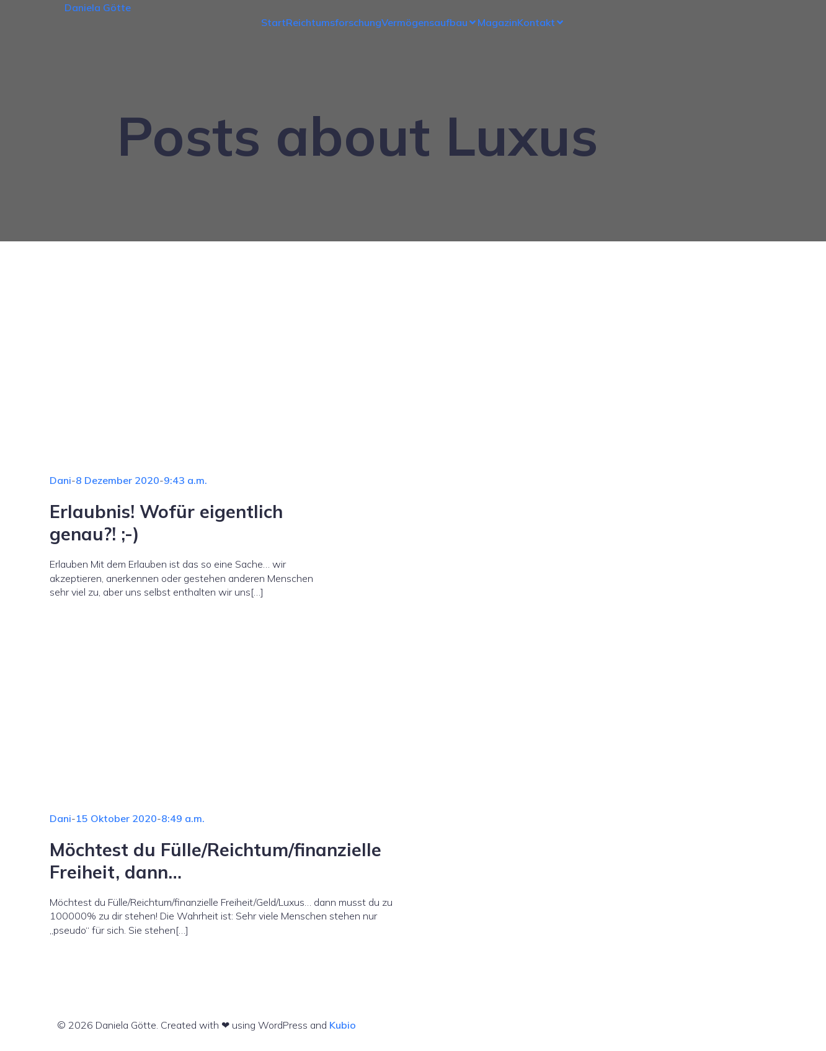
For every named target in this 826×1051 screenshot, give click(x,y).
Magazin (497, 22)
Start (273, 22)
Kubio (342, 1025)
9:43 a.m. (185, 480)
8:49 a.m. (183, 818)
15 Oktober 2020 (116, 818)
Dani (60, 480)
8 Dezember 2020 (117, 480)
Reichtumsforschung (333, 22)
